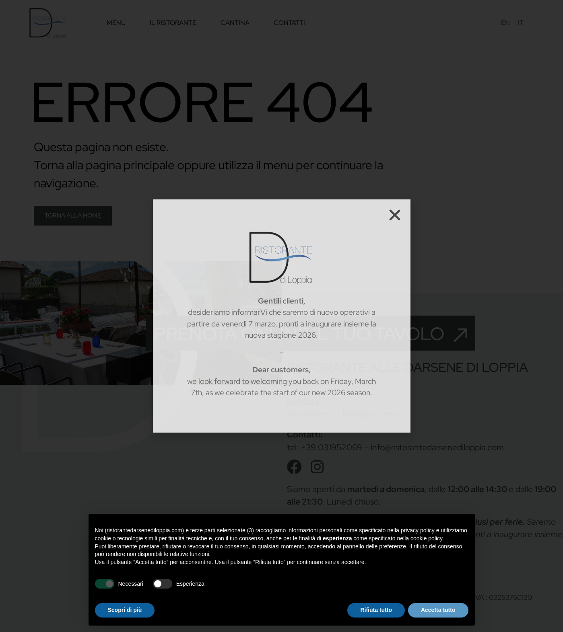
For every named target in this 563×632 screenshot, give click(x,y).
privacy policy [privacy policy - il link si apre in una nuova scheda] (418, 530)
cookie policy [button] (426, 538)
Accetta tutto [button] (438, 610)
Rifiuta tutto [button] (376, 610)
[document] (281, 316)
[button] (394, 215)
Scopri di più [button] (125, 610)
